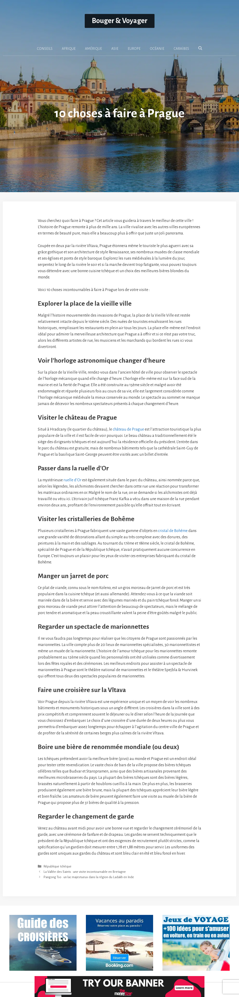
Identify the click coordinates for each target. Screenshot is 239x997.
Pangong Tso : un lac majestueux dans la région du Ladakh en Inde (88, 877)
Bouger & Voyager (120, 21)
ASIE (114, 48)
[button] (200, 48)
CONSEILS (45, 48)
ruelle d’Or (72, 480)
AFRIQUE (69, 48)
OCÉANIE (157, 48)
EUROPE (134, 48)
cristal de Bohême (173, 531)
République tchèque (57, 866)
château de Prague (128, 429)
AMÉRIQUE (93, 48)
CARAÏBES (181, 48)
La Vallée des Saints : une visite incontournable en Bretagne (84, 871)
